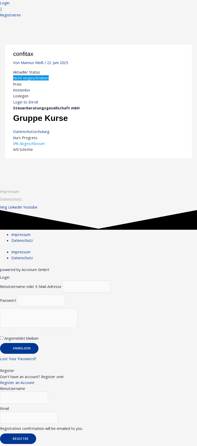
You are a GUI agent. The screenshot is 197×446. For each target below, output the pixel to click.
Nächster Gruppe (174, 168)
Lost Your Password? (18, 358)
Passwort (8, 300)
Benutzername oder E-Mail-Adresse (30, 286)
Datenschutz (22, 240)
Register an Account (17, 382)
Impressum (9, 191)
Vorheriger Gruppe (24, 168)
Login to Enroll (25, 102)
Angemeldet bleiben (19, 338)
